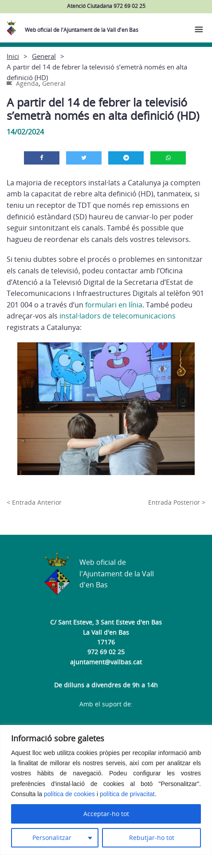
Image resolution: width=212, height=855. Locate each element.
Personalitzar (51, 837)
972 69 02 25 (106, 652)
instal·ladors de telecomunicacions (117, 316)
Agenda (27, 83)
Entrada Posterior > (176, 502)
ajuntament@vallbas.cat (106, 662)
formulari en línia (113, 305)
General (44, 56)
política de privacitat (127, 793)
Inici (13, 56)
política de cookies (69, 793)
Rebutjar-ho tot (151, 837)
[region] (106, 790)
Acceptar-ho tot (106, 813)
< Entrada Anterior (34, 502)
